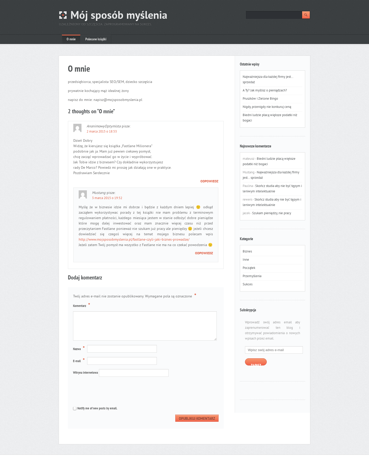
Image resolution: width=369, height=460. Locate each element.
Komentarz (82, 306)
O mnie (71, 39)
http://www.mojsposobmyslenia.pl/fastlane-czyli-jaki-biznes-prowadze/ (134, 240)
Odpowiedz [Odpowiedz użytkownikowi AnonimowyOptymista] (209, 182)
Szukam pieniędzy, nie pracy (271, 213)
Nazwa (79, 349)
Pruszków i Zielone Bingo (260, 99)
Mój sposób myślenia (118, 16)
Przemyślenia (252, 276)
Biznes (247, 252)
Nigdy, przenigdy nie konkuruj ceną (267, 107)
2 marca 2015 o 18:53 (102, 132)
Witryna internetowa (85, 373)
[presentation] (107, 391)
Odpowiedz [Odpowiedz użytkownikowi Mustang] (204, 253)
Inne (246, 260)
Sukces (247, 285)
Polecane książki (95, 39)
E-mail (79, 361)
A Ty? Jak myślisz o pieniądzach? (265, 91)
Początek (249, 268)
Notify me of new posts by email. (97, 409)
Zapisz (256, 364)
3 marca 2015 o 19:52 (107, 198)
